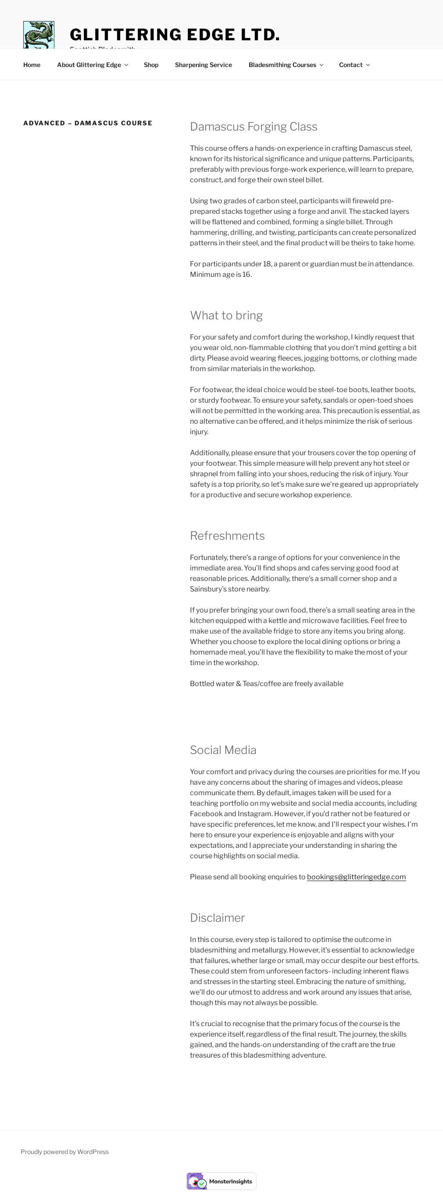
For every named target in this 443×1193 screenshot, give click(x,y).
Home (31, 64)
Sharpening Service (203, 64)
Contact (355, 64)
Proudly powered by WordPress (65, 1151)
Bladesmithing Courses (287, 64)
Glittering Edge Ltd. (175, 34)
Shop (151, 64)
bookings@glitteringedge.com (356, 877)
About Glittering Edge (93, 64)
